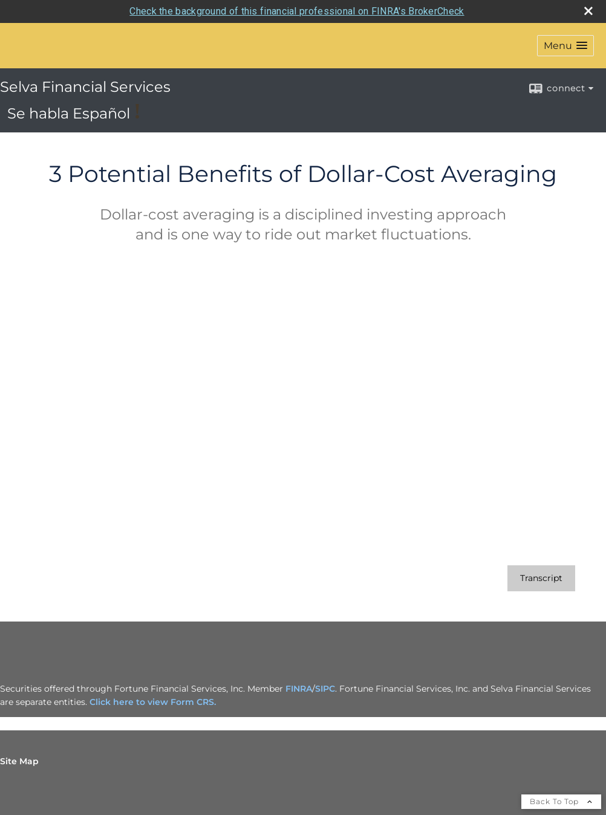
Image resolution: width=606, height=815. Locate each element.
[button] (565, 45)
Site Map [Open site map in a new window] (19, 761)
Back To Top (561, 801)
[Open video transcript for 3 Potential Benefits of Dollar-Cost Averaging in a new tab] (541, 578)
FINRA (298, 688)
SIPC (325, 688)
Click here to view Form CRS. (153, 701)
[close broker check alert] (588, 11)
